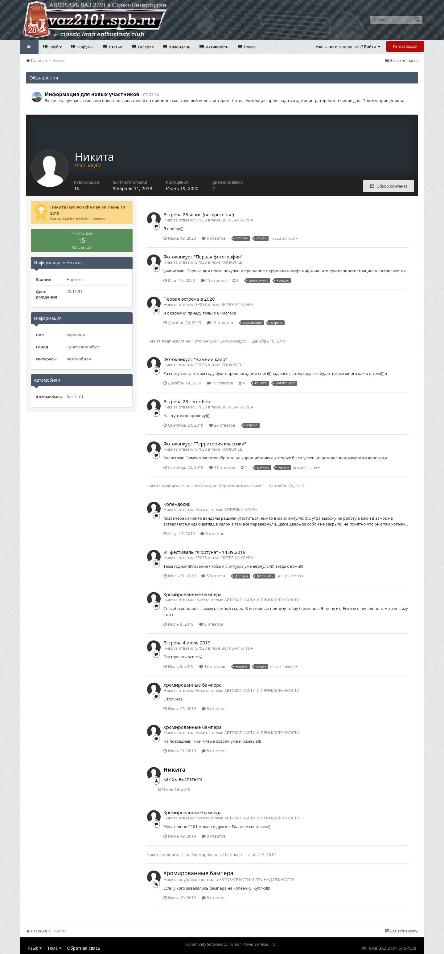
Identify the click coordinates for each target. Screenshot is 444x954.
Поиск (249, 47)
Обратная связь (83, 948)
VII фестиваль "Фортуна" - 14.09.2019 (204, 552)
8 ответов (212, 533)
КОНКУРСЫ (233, 262)
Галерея (145, 47)
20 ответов (222, 425)
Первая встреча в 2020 (189, 299)
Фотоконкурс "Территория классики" (204, 443)
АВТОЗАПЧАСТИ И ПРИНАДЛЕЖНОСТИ (261, 600)
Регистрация (405, 46)
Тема (54, 948)
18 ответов (220, 322)
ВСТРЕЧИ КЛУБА (237, 220)
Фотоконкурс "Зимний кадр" (219, 341)
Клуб (55, 47)
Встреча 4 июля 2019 (186, 642)
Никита (153, 341)
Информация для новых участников (92, 94)
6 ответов (213, 238)
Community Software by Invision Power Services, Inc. (231, 944)
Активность (216, 47)
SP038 (410, 948)
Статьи (115, 47)
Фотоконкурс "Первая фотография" (203, 257)
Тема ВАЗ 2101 (382, 948)
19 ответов (220, 383)
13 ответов (212, 666)
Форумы (84, 47)
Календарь (179, 47)
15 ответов (214, 280)
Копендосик (177, 504)
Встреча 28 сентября (186, 401)
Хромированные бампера (192, 594)
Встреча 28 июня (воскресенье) (198, 214)
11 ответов (222, 467)
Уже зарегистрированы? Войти (348, 46)
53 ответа (213, 575)
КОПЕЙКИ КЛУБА (240, 509)
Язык (35, 948)
